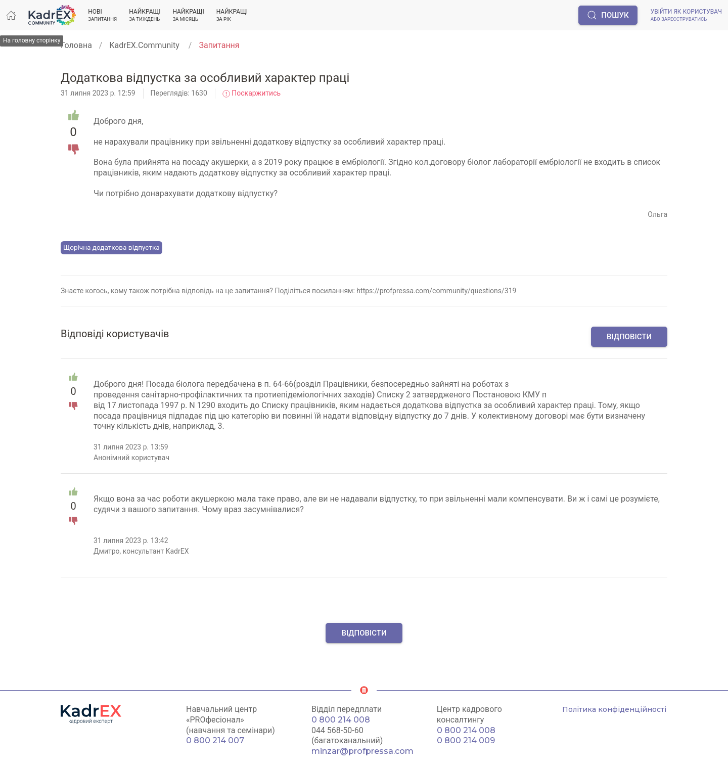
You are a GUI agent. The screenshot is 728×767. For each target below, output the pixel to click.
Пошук (607, 15)
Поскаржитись (251, 93)
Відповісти (629, 336)
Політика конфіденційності (614, 709)
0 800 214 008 (340, 720)
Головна (76, 45)
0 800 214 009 (466, 740)
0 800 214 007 (215, 740)
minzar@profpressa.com (362, 751)
